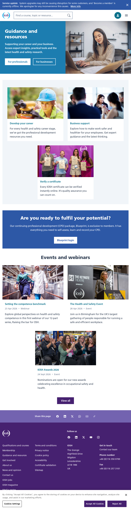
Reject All (116, 506)
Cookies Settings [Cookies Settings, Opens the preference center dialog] (12, 506)
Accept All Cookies (95, 506)
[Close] (126, 497)
